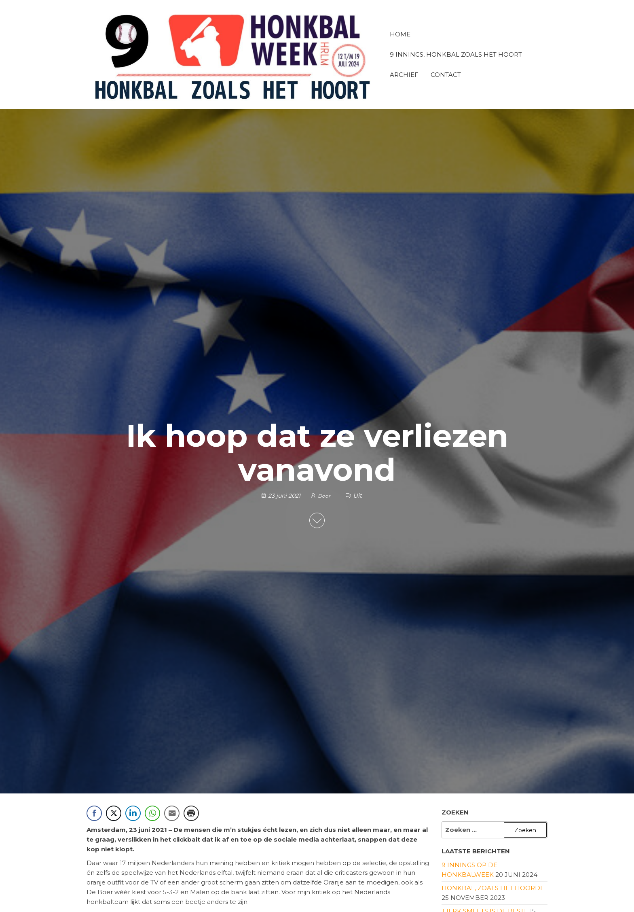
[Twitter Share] (113, 813)
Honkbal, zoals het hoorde (493, 888)
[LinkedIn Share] (133, 813)
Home (400, 34)
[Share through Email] (172, 813)
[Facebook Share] (94, 813)
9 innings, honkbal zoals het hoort (456, 54)
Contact (446, 74)
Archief (404, 74)
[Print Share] (191, 813)
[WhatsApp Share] (152, 813)
